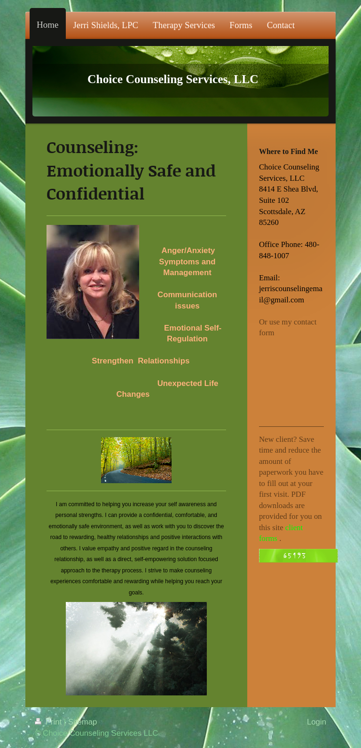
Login (316, 721)
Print (49, 721)
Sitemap (82, 721)
